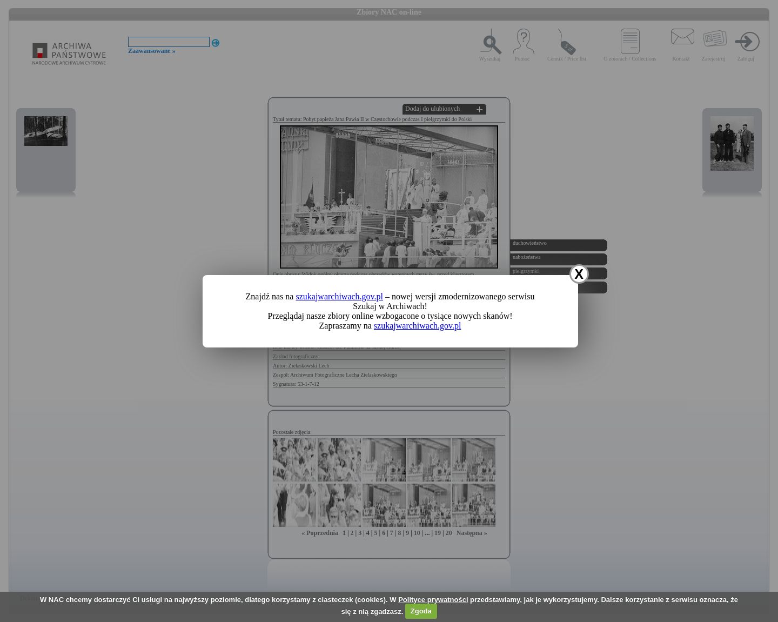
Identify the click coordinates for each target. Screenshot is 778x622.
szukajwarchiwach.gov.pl (339, 296)
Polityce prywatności (433, 600)
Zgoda (421, 611)
